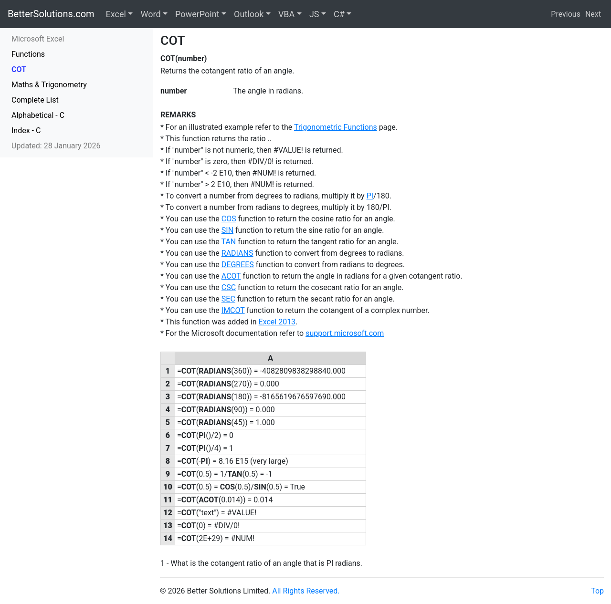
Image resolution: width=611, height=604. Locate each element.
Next (593, 14)
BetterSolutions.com (51, 14)
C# (339, 14)
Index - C (26, 130)
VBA (286, 14)
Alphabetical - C (37, 115)
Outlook (248, 14)
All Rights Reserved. (305, 590)
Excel (116, 14)
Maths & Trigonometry (49, 84)
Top (597, 590)
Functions (28, 54)
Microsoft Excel (37, 38)
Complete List (35, 99)
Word (150, 14)
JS (314, 14)
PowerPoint (197, 14)
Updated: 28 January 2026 (56, 145)
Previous (565, 14)
